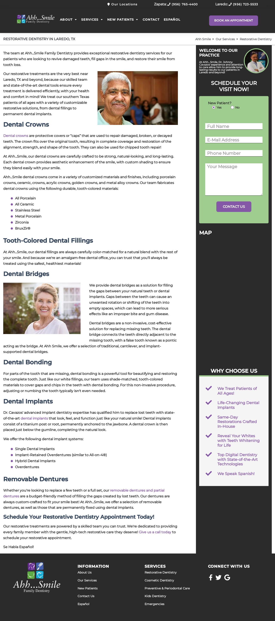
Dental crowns (15, 136)
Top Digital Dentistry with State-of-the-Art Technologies (237, 459)
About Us (85, 572)
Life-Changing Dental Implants (238, 405)
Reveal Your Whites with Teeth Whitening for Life (238, 441)
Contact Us (86, 596)
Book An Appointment (233, 20)
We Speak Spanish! (236, 473)
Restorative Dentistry (161, 572)
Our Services (225, 39)
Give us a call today (155, 532)
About (68, 19)
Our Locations (122, 4)
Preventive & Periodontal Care (167, 588)
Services (92, 19)
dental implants (34, 418)
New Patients (122, 19)
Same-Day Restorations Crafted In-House (237, 422)
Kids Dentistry (155, 596)
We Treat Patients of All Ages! (237, 391)
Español (172, 19)
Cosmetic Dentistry (159, 580)
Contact (151, 19)
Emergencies (154, 604)
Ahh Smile (203, 39)
